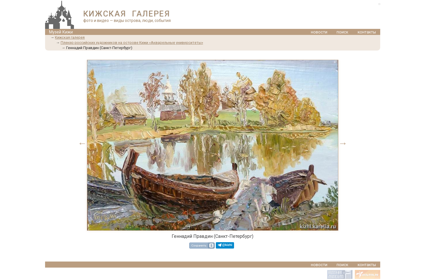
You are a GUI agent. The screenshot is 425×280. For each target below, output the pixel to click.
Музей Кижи (61, 32)
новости (319, 32)
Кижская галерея (70, 37)
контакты (367, 32)
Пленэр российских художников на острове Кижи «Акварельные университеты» (132, 42)
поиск (342, 32)
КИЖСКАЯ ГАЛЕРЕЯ (126, 13)
